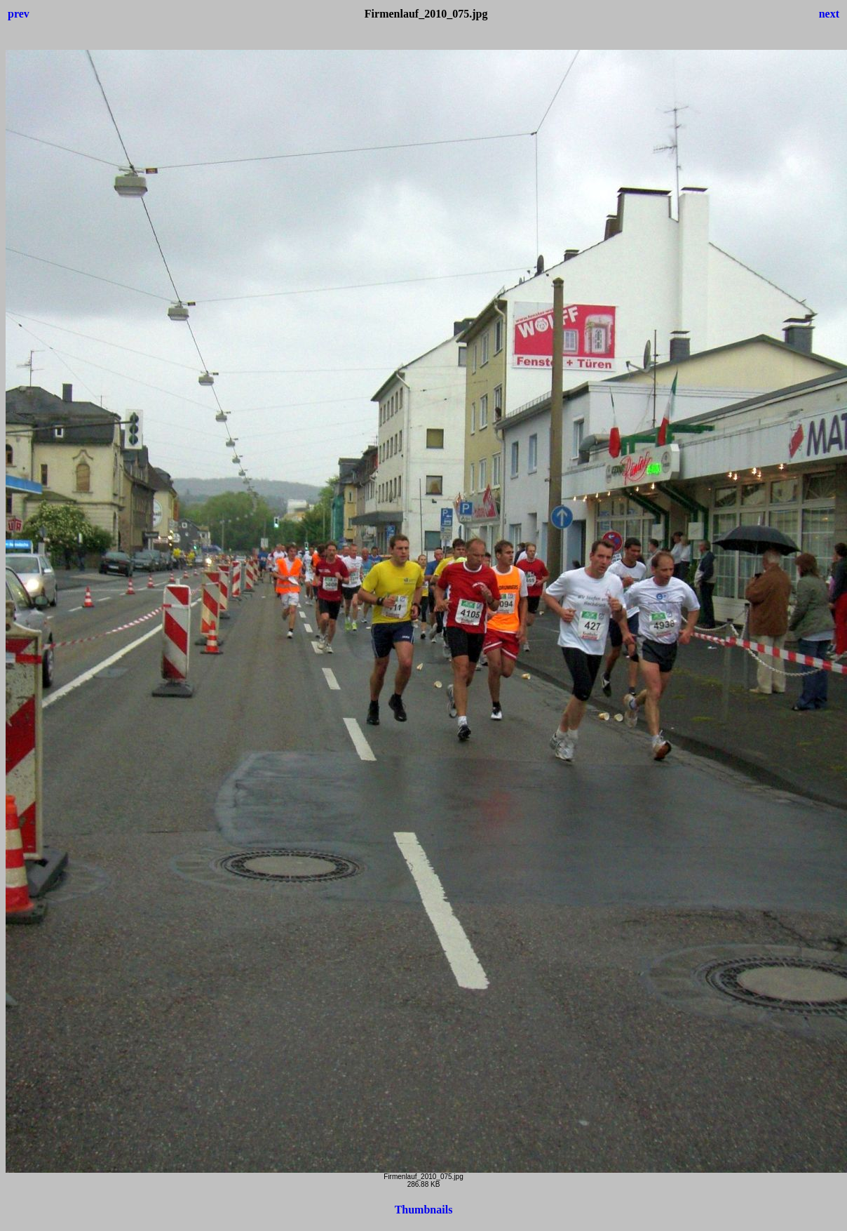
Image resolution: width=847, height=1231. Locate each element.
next (829, 14)
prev (18, 14)
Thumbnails (424, 1210)
